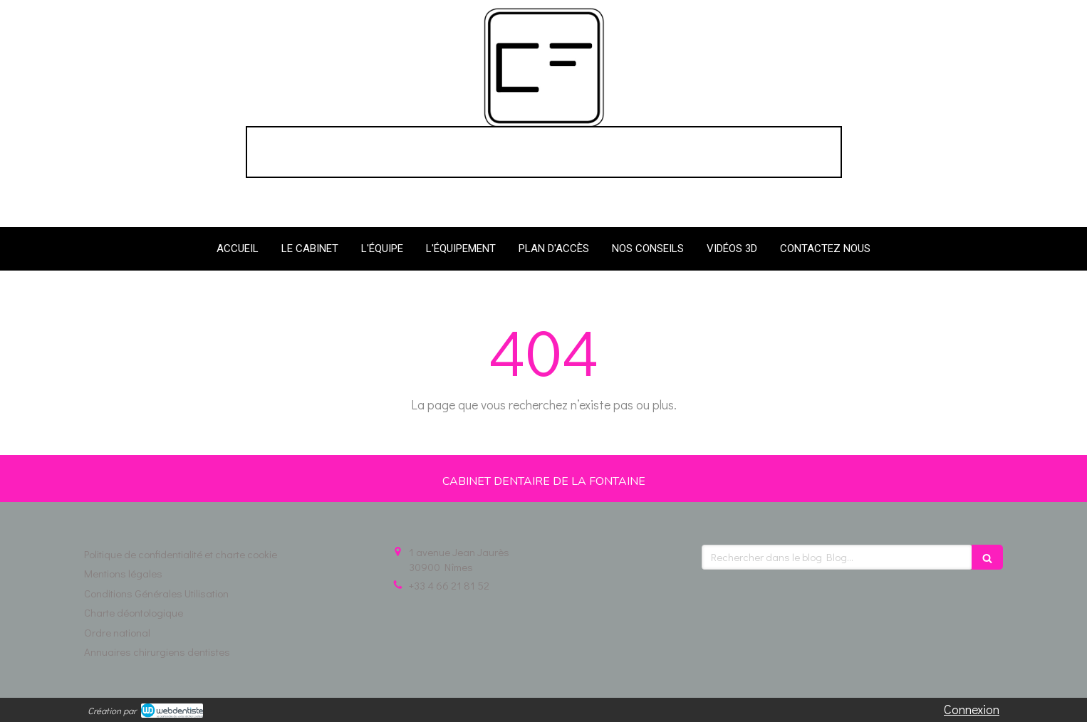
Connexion (971, 709)
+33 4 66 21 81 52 (449, 585)
